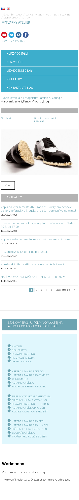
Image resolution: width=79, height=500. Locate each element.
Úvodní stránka (12, 15)
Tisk (54, 15)
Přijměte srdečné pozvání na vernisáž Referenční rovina (35, 239)
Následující (50, 118)
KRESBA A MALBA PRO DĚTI (28, 421)
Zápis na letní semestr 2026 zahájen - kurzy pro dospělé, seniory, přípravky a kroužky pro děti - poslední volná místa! (38, 209)
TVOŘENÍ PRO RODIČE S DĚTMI (29, 436)
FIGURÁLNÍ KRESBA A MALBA (29, 386)
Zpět (8, 185)
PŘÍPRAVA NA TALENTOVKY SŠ (29, 429)
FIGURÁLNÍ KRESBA (23, 357)
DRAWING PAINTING (23, 353)
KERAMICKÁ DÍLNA (23, 382)
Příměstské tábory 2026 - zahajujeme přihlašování (32, 264)
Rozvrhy (65, 15)
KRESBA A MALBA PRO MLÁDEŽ (30, 425)
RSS (47, 15)
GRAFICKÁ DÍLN (21, 361)
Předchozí (6, 118)
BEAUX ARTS (19, 350)
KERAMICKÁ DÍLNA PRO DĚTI (28, 407)
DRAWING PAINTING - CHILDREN (30, 404)
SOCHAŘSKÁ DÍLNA (23, 432)
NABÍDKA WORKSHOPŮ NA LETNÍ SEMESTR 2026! (33, 277)
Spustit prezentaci (39, 119)
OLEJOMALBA (20, 378)
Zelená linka (10, 17)
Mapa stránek (33, 15)
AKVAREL (17, 346)
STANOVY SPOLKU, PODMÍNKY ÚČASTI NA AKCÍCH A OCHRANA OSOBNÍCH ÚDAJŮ (35, 324)
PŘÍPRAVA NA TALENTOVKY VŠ (29, 400)
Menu (68, 6)
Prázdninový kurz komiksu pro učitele (24, 252)
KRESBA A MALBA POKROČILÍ (28, 371)
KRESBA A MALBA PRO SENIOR (29, 375)
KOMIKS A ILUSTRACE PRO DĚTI (30, 411)
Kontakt (26, 17)
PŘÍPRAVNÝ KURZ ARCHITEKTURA (31, 396)
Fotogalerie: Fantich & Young (41, 98)
